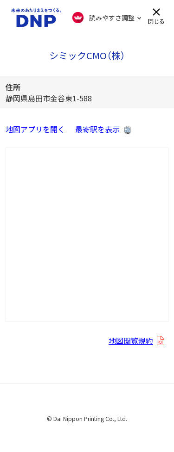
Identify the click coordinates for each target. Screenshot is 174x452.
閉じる (156, 20)
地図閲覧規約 (131, 340)
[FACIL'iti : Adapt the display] (107, 17)
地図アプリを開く (35, 129)
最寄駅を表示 (97, 129)
